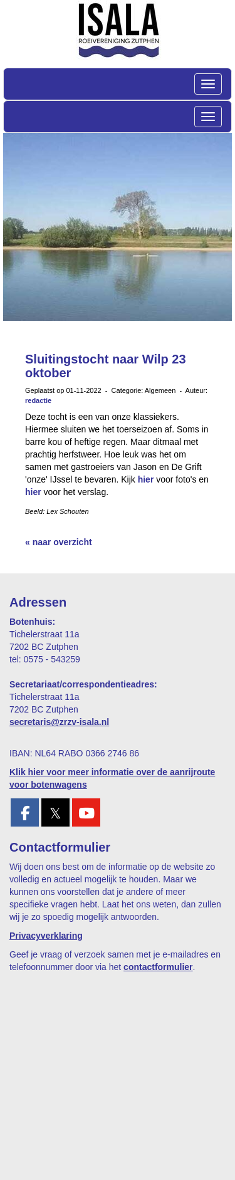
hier (146, 479)
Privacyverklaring (46, 936)
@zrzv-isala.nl (59, 722)
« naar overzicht (58, 542)
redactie (38, 400)
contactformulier (157, 967)
